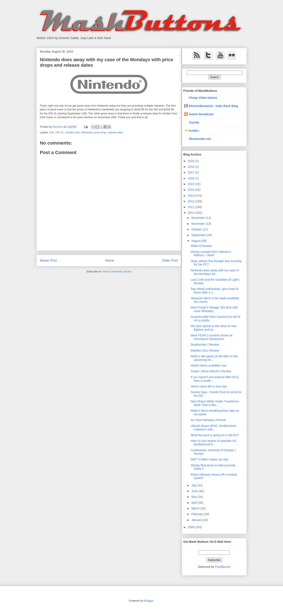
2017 (191, 172)
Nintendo (86, 132)
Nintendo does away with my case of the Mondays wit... (215, 272)
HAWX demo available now (208, 365)
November (198, 223)
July (194, 485)
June (194, 491)
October (197, 229)
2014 (191, 189)
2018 (191, 166)
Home (109, 260)
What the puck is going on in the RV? (215, 435)
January (197, 520)
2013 (191, 195)
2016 (191, 178)
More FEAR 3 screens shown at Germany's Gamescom (211, 337)
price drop (100, 132)
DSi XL (59, 132)
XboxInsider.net (200, 139)
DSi (52, 132)
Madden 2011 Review (205, 350)
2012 (191, 201)
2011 (191, 207)
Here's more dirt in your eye (209, 386)
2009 (191, 527)
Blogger (148, 600)
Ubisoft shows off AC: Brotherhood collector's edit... (213, 427)
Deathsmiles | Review (205, 344)
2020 (191, 161)
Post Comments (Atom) (117, 271)
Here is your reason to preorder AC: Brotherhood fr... (214, 442)
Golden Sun (72, 132)
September (198, 235)
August (196, 240)
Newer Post (48, 260)
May (194, 496)
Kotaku (194, 130)
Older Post (170, 260)
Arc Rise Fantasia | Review (208, 420)
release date (115, 132)
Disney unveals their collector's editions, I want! (211, 253)
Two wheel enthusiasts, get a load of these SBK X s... (214, 290)
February (197, 514)
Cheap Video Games (203, 97)
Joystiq (194, 122)
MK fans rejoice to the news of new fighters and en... (213, 327)
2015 (191, 184)
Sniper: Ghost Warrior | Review (211, 371)
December (198, 217)
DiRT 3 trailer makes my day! (210, 459)
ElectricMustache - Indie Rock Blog (213, 106)
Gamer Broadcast (201, 114)
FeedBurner (223, 566)
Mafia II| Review (201, 246)
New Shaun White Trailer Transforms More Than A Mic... (215, 403)
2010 (191, 212)
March (195, 508)
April (194, 502)
